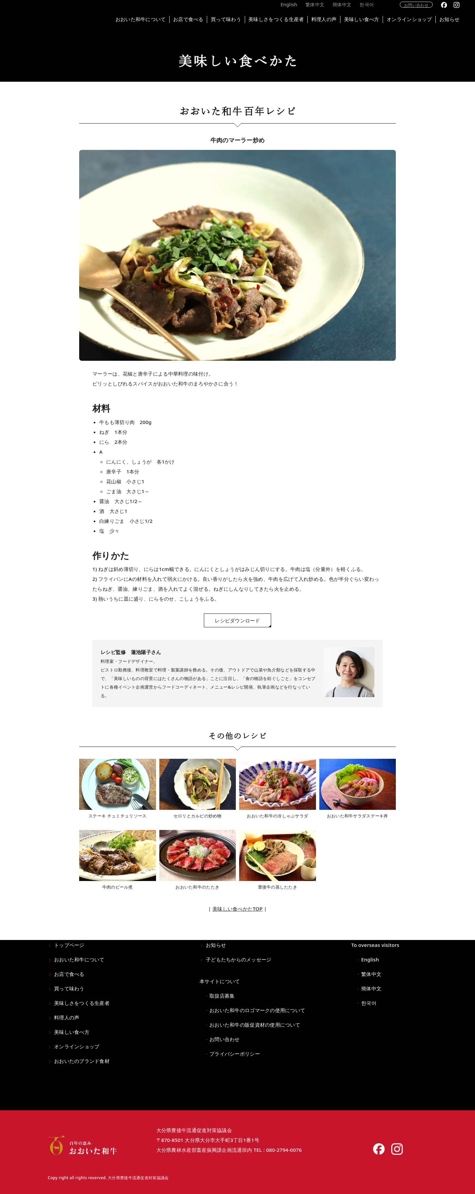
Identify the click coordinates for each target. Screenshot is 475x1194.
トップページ (69, 945)
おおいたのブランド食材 (82, 1061)
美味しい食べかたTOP (237, 908)
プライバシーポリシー (234, 1053)
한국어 (375, 9)
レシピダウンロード (237, 620)
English (297, 9)
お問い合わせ (424, 9)
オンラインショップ (416, 19)
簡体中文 (350, 9)
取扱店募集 (222, 995)
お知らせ (458, 19)
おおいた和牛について (138, 19)
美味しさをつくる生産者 (278, 19)
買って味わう (227, 19)
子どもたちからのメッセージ (238, 959)
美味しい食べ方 (367, 19)
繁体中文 (323, 9)
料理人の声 (328, 19)
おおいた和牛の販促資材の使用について (254, 1024)
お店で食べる (188, 19)
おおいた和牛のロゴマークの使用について (257, 1010)
